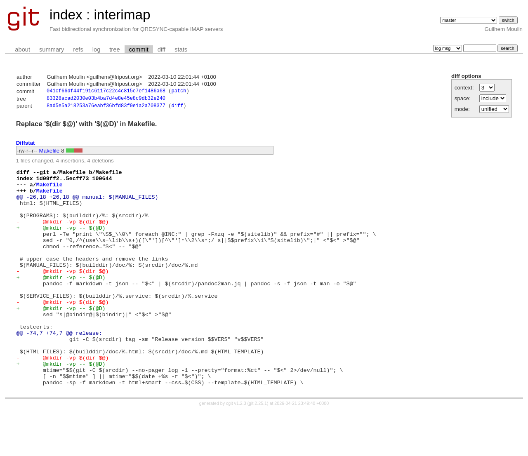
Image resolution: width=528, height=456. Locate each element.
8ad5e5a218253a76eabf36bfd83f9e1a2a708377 (106, 107)
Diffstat (25, 145)
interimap (122, 14)
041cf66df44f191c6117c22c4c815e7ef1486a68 (106, 91)
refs (78, 49)
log (96, 49)
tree (114, 49)
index (66, 14)
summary (51, 49)
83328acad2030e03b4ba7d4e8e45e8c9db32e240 (106, 99)
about (22, 49)
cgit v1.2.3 (236, 448)
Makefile (49, 153)
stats (180, 49)
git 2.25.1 (258, 448)
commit (138, 49)
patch (178, 91)
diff (161, 49)
